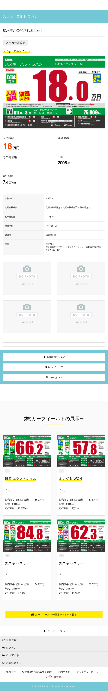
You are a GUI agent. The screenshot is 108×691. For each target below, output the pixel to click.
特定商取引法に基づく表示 (37, 672)
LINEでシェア (54, 377)
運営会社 (11, 672)
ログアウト (10, 655)
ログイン (9, 647)
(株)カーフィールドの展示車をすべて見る (54, 614)
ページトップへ (54, 631)
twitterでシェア (54, 367)
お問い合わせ (12, 662)
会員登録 (9, 639)
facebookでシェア (54, 357)
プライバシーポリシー (88, 672)
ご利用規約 (64, 672)
